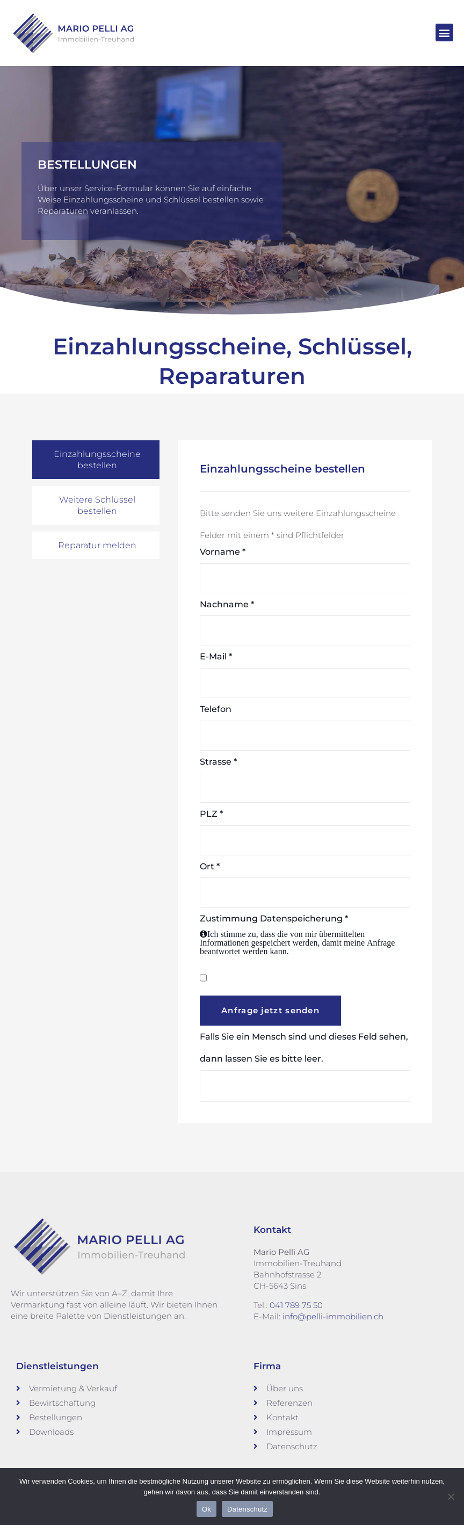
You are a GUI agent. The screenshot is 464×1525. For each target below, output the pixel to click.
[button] (444, 32)
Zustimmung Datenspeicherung (305, 934)
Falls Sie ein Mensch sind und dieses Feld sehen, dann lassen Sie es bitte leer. (305, 1066)
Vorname (222, 552)
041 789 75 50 (296, 1304)
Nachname (227, 604)
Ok (206, 1509)
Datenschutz (247, 1509)
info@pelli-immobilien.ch (332, 1316)
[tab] (96, 459)
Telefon (215, 709)
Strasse (218, 761)
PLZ (211, 814)
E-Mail (216, 656)
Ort (210, 866)
